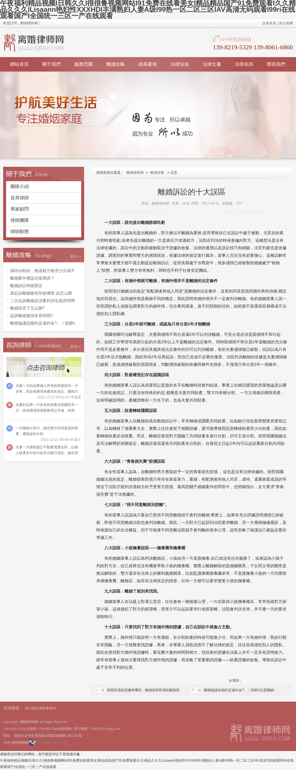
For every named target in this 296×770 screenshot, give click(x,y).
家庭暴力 (177, 479)
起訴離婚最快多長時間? (31, 315)
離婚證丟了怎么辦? (27, 308)
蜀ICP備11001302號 (52, 743)
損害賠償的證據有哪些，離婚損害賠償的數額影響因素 (143, 690)
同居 (234, 479)
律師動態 (19, 231)
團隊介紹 (19, 186)
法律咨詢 (244, 64)
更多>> (75, 256)
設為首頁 (269, 23)
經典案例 (147, 64)
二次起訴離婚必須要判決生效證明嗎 (42, 300)
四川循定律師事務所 (40, 708)
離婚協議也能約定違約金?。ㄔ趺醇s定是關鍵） (240, 690)
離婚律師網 (135, 173)
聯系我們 (276, 64)
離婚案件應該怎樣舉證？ (32, 278)
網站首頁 (19, 64)
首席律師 (19, 197)
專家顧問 (19, 209)
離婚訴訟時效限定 (26, 285)
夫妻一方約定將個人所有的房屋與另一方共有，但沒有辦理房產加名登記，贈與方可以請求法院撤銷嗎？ (47, 391)
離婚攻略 (115, 64)
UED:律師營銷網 (16, 743)
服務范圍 (83, 64)
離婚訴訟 (161, 263)
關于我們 (51, 64)
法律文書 (212, 64)
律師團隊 (19, 220)
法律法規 (180, 64)
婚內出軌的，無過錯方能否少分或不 (42, 270)
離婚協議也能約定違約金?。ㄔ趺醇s (42, 323)
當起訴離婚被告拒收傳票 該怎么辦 (41, 293)
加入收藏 (286, 23)
